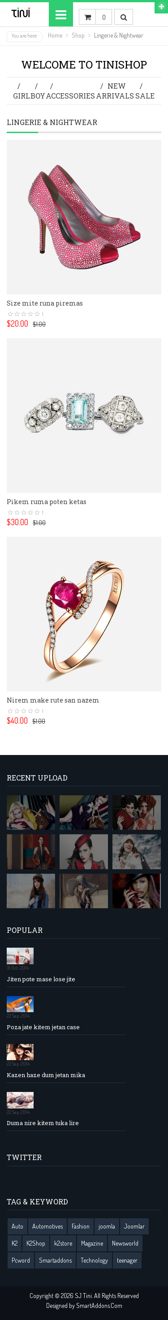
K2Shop (35, 1243)
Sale (145, 95)
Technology (94, 1260)
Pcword (21, 1260)
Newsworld (125, 1243)
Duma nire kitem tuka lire (43, 1123)
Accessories (70, 95)
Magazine (92, 1243)
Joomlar (134, 1226)
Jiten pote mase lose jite (41, 979)
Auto (17, 1226)
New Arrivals (115, 90)
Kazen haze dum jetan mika (46, 1075)
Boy (37, 95)
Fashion (81, 1226)
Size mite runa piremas (45, 303)
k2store (63, 1243)
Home (55, 35)
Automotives (47, 1226)
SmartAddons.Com (99, 1305)
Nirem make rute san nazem (53, 700)
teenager (127, 1260)
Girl (21, 95)
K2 (14, 1243)
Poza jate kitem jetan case (43, 1027)
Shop (78, 35)
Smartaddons (55, 1260)
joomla (107, 1226)
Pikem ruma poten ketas (46, 501)
